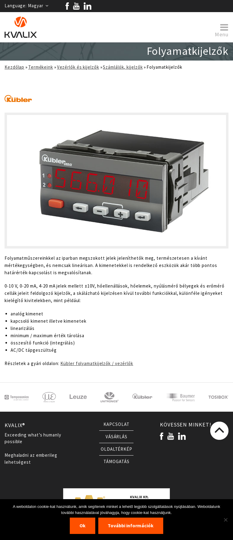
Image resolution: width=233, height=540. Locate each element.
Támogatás (116, 462)
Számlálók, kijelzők (123, 67)
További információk (131, 525)
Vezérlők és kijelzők (78, 67)
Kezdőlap (14, 67)
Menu (221, 30)
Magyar (38, 6)
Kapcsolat (116, 424)
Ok (82, 525)
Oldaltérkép (116, 449)
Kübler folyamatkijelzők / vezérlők (96, 364)
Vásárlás (116, 437)
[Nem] (225, 520)
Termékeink (40, 67)
